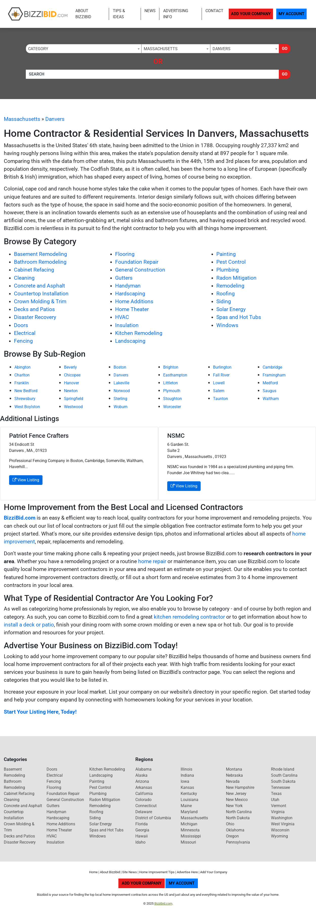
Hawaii (141, 836)
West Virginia (282, 824)
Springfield (73, 398)
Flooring (125, 254)
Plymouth (171, 390)
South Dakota (283, 781)
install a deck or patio (29, 625)
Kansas (187, 787)
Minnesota (190, 830)
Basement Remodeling (40, 254)
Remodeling (230, 286)
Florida (141, 824)
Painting (226, 254)
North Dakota (238, 817)
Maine (186, 805)
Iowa (185, 781)
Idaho (140, 842)
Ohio (230, 824)
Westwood (73, 406)
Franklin (21, 382)
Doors (21, 325)
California (144, 793)
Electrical (24, 333)
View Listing (25, 480)
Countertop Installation (41, 294)
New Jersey (236, 793)
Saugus (269, 390)
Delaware (143, 811)
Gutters (124, 278)
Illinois (186, 769)
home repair (152, 561)
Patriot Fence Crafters (39, 435)
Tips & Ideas (119, 13)
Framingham (274, 375)
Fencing (23, 341)
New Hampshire (240, 787)
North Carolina (239, 811)
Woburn (121, 406)
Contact (214, 10)
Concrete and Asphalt (39, 286)
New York (234, 805)
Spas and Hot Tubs (238, 317)
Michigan (189, 824)
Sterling (120, 398)
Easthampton (175, 375)
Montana (234, 769)
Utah (275, 799)
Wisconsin (280, 830)
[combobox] (83, 48)
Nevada (233, 781)
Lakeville (121, 382)
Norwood (122, 390)
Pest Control (231, 262)
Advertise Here (187, 872)
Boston (120, 367)
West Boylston (27, 406)
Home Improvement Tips (157, 872)
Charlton (22, 375)
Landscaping (130, 341)
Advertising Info (175, 13)
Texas (276, 793)
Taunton (220, 398)
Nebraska (234, 775)
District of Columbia (153, 817)
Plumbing (227, 270)
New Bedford (25, 390)
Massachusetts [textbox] (161, 48)
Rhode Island (282, 769)
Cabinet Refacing (34, 270)
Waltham (271, 398)
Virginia (278, 811)
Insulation (127, 325)
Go (284, 48)
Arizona (142, 781)
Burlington (222, 367)
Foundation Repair (136, 262)
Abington (22, 367)
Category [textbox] (38, 48)
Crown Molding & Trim (40, 301)
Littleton (170, 382)
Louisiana (189, 799)
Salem (218, 390)
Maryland (189, 811)
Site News (129, 872)
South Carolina (284, 775)
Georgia (142, 830)
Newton (71, 390)
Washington (281, 817)
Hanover (71, 382)
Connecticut (146, 805)
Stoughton (172, 398)
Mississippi (191, 836)
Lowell (219, 382)
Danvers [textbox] (221, 48)
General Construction (140, 270)
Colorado (143, 799)
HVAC (122, 317)
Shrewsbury (24, 398)
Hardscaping (130, 294)
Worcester (172, 406)
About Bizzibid (83, 13)
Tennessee (280, 787)
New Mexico (237, 799)
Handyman (128, 286)
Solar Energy (231, 309)
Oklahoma (235, 830)
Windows (227, 325)
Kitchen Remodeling (138, 333)
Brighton (170, 367)
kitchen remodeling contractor (189, 617)
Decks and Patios (34, 309)
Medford (270, 382)
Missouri (188, 842)
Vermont (278, 805)
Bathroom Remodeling (40, 262)
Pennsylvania (238, 842)
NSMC (176, 435)
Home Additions (134, 301)
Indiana (187, 775)
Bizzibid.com (163, 903)
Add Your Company (251, 13)
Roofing (225, 294)
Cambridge (272, 367)
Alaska (141, 775)
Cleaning (24, 278)
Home (93, 872)
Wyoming (279, 836)
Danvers (55, 119)
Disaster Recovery (35, 317)
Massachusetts (22, 119)
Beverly (70, 367)
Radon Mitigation (236, 278)
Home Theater (132, 309)
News (150, 10)
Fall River (221, 375)
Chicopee (72, 375)
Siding (223, 301)
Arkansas (143, 787)
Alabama (143, 769)
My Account (291, 13)
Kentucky (189, 793)
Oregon (232, 836)
